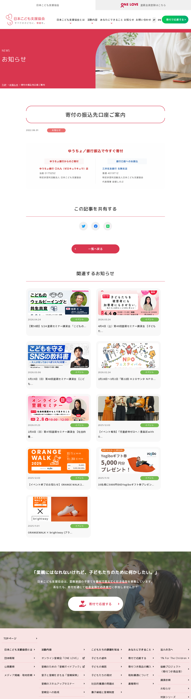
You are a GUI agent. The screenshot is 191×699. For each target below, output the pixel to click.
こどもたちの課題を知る (105, 563)
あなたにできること (111, 19)
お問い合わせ (143, 19)
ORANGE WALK (50, 623)
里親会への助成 (50, 606)
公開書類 (9, 580)
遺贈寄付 (133, 597)
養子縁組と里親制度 (102, 606)
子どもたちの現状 (101, 589)
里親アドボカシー (51, 614)
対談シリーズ (168, 610)
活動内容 (92, 19)
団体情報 (9, 572)
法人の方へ (166, 563)
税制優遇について (138, 589)
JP (154, 20)
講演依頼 (165, 593)
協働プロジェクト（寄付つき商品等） (171, 583)
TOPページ (9, 552)
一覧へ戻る (95, 249)
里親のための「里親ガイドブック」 (61, 580)
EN (159, 20)
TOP (4, 84)
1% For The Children (173, 572)
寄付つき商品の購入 (139, 580)
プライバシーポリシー (173, 628)
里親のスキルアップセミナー (58, 597)
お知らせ (129, 19)
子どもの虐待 (99, 572)
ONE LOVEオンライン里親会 (163, 656)
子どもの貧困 (99, 580)
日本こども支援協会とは (71, 19)
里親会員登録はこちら (143, 5)
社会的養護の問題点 (102, 597)
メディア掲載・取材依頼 (18, 589)
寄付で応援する (175, 19)
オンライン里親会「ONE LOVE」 (60, 572)
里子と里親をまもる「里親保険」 (60, 589)
